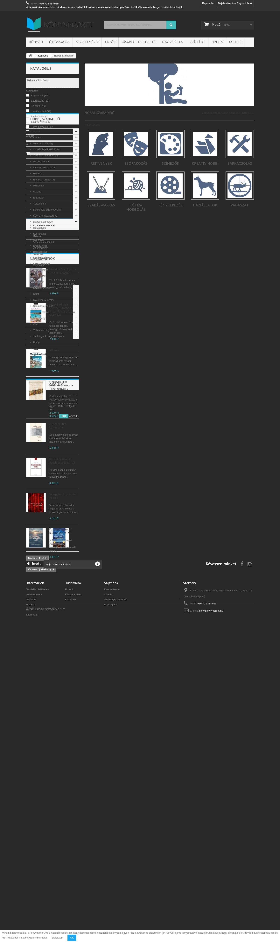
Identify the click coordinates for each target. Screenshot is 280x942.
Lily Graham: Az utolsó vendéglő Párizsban (63, 810)
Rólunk (235, 42)
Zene (35, 373)
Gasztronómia (40, 211)
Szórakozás (40, 100)
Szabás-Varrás (41, 121)
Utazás (36, 241)
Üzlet (35, 343)
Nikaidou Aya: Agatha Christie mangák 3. (62, 485)
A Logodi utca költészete (57, 639)
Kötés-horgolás (42, 126)
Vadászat (38, 331)
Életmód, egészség (43, 229)
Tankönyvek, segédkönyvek (48, 385)
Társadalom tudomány (45, 205)
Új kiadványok (42, 472)
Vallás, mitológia (41, 379)
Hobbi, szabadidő (42, 271)
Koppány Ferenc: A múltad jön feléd (60, 745)
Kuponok (70, 902)
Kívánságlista (73, 897)
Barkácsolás (39, 116)
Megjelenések (87, 42)
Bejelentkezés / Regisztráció (235, 3)
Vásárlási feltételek (139, 42)
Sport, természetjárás (44, 265)
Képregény (39, 367)
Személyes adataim (115, 902)
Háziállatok (39, 325)
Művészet (38, 235)
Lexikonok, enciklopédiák (46, 259)
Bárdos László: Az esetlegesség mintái (62, 674)
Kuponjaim (110, 907)
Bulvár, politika (40, 361)
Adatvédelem (173, 42)
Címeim (108, 897)
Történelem (39, 253)
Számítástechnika (42, 355)
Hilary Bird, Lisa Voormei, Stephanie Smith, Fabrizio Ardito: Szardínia (62, 524)
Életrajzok (38, 247)
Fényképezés (40, 319)
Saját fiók (111, 886)
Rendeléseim (112, 892)
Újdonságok (59, 42)
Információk (42, 418)
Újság (36, 391)
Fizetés (217, 42)
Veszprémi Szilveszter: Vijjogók (63, 710)
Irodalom (37, 186)
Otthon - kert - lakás (43, 217)
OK (72, 937)
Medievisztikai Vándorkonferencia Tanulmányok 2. (61, 599)
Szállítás (197, 42)
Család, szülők (41, 337)
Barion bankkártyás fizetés (42, 912)
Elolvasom (57, 937)
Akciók (110, 42)
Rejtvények (40, 95)
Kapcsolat (208, 3)
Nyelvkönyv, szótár (43, 349)
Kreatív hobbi (41, 111)
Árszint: (31, 148)
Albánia (54, 564)
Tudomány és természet (46, 199)
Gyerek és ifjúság (42, 193)
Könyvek (36, 42)
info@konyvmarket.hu (211, 913)
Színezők (38, 105)
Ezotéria (37, 223)
